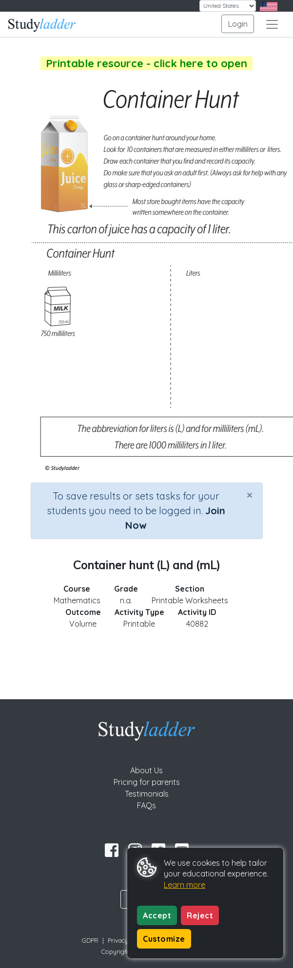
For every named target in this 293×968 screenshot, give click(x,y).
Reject (200, 915)
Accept (157, 915)
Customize (164, 939)
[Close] (249, 494)
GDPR (90, 940)
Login (238, 24)
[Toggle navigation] (272, 24)
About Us (146, 770)
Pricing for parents (147, 782)
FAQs (146, 805)
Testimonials (147, 794)
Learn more (184, 885)
